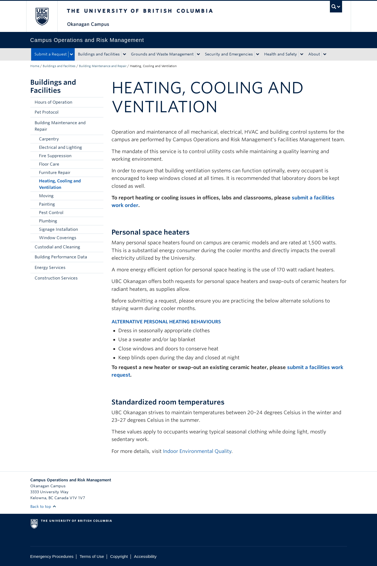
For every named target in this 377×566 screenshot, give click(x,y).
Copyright (119, 556)
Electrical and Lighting (60, 147)
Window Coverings (57, 237)
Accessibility (145, 556)
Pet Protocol (46, 112)
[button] (98, 126)
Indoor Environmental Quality (197, 451)
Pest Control (51, 212)
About (314, 54)
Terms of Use (92, 556)
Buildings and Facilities (99, 54)
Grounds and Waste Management (162, 54)
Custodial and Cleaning (57, 247)
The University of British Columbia (41, 16)
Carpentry (49, 139)
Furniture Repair (54, 172)
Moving (46, 195)
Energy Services (50, 267)
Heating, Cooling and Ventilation (60, 184)
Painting (47, 204)
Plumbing (48, 221)
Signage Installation (58, 229)
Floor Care (49, 164)
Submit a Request (50, 54)
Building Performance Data (61, 257)
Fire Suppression (55, 155)
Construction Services (56, 278)
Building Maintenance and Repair (102, 66)
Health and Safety (280, 54)
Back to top (43, 506)
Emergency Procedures (52, 556)
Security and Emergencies (229, 54)
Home (34, 66)
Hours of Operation (53, 102)
